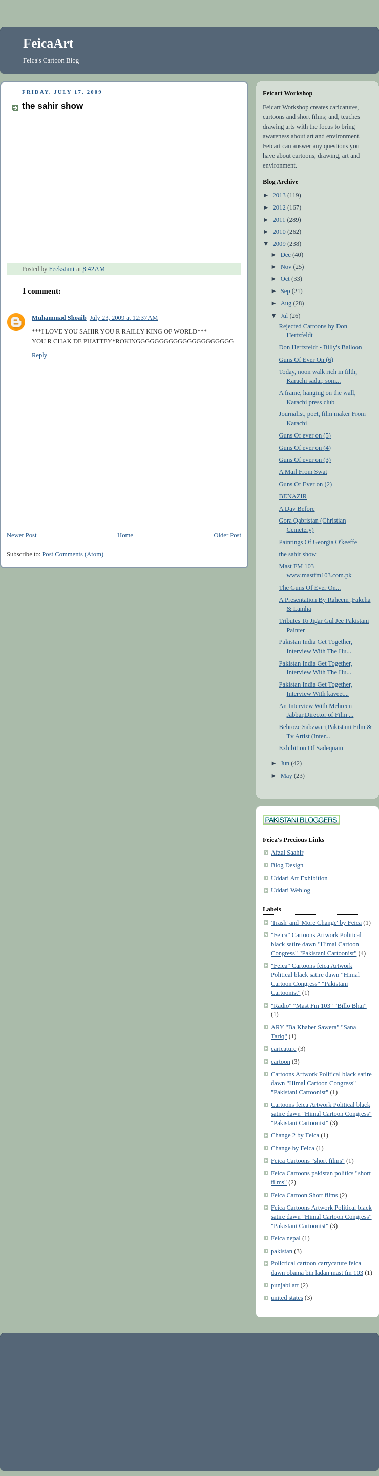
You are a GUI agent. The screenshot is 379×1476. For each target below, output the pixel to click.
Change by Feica (292, 1148)
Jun (286, 763)
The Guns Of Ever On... (310, 587)
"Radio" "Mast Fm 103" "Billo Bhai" (319, 1005)
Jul (285, 315)
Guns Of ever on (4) (305, 447)
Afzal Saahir (287, 852)
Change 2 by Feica (295, 1135)
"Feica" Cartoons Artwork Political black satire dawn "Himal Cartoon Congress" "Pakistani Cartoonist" (316, 944)
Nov (287, 267)
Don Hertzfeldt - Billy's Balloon (320, 347)
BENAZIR (293, 496)
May (287, 775)
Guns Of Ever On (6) (306, 359)
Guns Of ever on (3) (305, 459)
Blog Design (287, 865)
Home (125, 535)
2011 (280, 219)
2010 (280, 231)
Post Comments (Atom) (72, 554)
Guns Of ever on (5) (305, 435)
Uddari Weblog (290, 890)
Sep (286, 291)
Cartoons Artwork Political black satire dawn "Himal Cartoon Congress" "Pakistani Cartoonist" (321, 1083)
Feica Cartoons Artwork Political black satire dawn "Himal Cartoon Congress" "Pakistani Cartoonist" (321, 1216)
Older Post (227, 535)
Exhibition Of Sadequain (311, 748)
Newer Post (22, 535)
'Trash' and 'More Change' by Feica (316, 922)
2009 (280, 243)
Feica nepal (286, 1238)
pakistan (281, 1251)
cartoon (280, 1061)
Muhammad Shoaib (59, 317)
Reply (39, 355)
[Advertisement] (84, 1401)
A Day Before (297, 508)
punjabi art (285, 1285)
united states (287, 1297)
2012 (280, 207)
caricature (284, 1048)
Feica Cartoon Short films (304, 1195)
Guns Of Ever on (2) (305, 484)
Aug (287, 303)
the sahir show (298, 554)
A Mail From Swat (303, 471)
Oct (286, 278)
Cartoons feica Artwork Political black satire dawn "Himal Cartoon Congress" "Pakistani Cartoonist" (321, 1113)
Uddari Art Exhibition (299, 878)
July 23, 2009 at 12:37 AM (124, 317)
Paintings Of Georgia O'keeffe (318, 542)
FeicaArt (48, 43)
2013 (280, 195)
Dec (286, 254)
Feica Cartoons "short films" (308, 1161)
